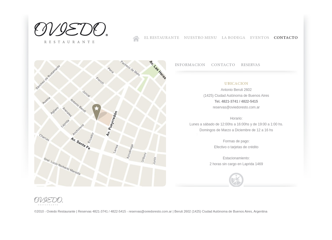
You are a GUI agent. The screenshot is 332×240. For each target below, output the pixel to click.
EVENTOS (259, 38)
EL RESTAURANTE (161, 38)
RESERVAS (250, 65)
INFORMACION (190, 65)
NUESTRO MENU (200, 38)
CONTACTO (286, 38)
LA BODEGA (233, 38)
